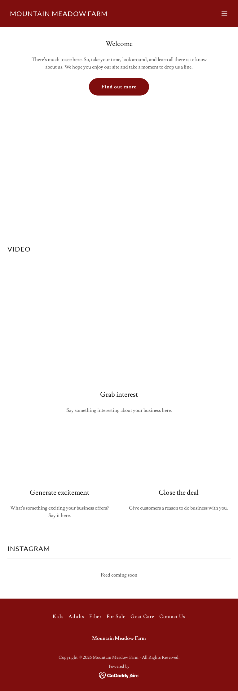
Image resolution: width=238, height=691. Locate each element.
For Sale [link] (116, 616)
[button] (224, 13)
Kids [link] (58, 616)
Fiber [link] (95, 616)
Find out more (118, 87)
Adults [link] (76, 616)
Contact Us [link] (172, 616)
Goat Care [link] (142, 616)
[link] (59, 14)
